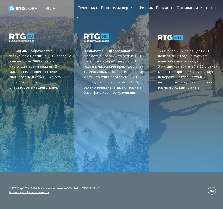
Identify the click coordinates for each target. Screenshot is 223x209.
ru (48, 8)
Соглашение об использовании (29, 192)
